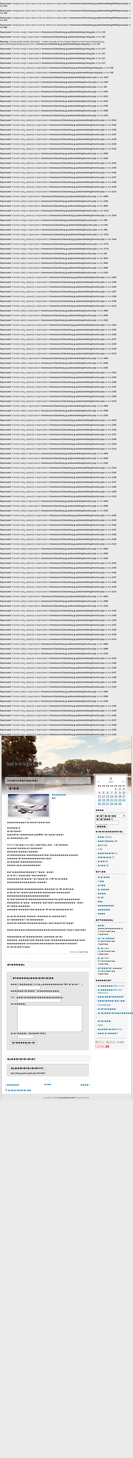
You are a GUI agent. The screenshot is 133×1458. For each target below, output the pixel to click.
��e (100, 901)
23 (119, 800)
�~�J (101, 948)
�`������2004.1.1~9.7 (111, 986)
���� (102, 893)
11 (99, 796)
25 (99, 804)
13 (107, 796)
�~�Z (101, 897)
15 (115, 796)
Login (120, 1042)
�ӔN (100, 845)
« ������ (12, 1090)
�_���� (103, 889)
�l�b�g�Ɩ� (104, 857)
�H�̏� (101, 885)
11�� (101, 881)
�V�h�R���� (107, 1009)
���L (101, 837)
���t (101, 925)
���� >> (84, 775)
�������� (106, 905)
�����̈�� (59, 795)
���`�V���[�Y (108, 1033)
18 (99, 800)
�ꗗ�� (47, 775)
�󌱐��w (98, 849)
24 (123, 800)
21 (111, 800)
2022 (111, 782)
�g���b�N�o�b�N (21, 1064)
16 (119, 796)
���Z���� (105, 841)
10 (123, 792)
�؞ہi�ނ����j (106, 938)
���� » (85, 1090)
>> (123, 782)
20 (107, 800)
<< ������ (12, 775)
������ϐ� (106, 853)
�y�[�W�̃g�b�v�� (18, 1095)
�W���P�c (105, 968)
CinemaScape (104, 1005)
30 (119, 804)
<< (98, 782)
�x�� (101, 861)
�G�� (101, 865)
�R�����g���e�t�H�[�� (33, 978)
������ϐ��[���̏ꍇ (111, 997)
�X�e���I (104, 1021)
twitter (100, 1025)
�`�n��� (104, 877)
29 (115, 804)
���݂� (101, 914)
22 (115, 800)
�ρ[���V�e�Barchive (110, 1029)
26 (103, 804)
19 (103, 800)
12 (103, 796)
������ (104, 910)
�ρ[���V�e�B (23, 763)
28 (111, 804)
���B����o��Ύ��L (112, 1001)
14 (111, 796)
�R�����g (16, 964)
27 (107, 804)
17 (123, 796)
